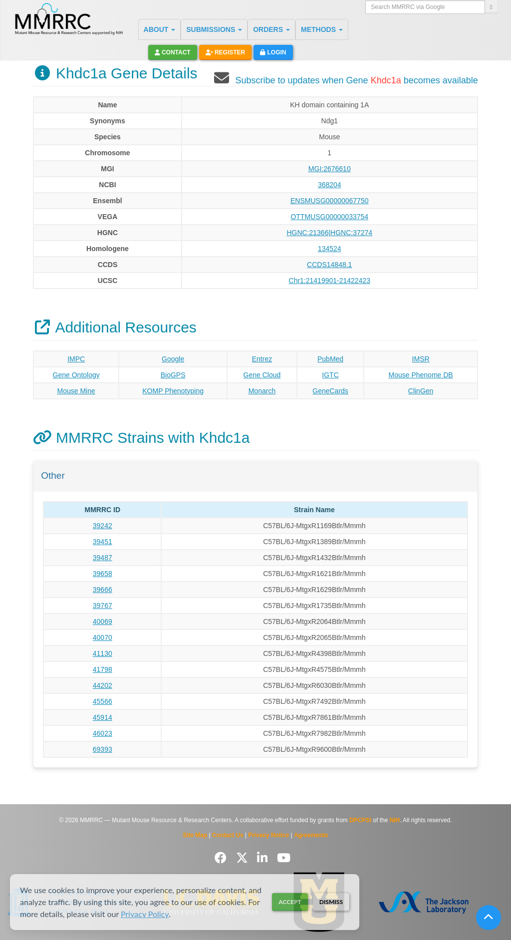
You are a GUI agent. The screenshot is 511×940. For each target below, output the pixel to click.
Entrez (262, 359)
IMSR (421, 359)
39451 (102, 542)
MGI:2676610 (329, 169)
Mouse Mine (76, 391)
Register (226, 52)
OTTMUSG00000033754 (329, 217)
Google (173, 359)
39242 (102, 526)
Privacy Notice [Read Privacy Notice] (268, 835)
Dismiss (331, 902)
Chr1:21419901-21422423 (329, 281)
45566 (102, 701)
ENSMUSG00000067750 (329, 201)
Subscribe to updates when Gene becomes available (356, 80)
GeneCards (330, 391)
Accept (289, 902)
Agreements (311, 835)
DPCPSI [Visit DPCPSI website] (360, 820)
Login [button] (273, 52)
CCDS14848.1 (329, 265)
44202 (102, 685)
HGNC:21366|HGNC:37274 (329, 233)
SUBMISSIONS (214, 29)
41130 (102, 653)
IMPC (76, 359)
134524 (329, 249)
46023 (102, 733)
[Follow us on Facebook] (222, 858)
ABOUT (160, 29)
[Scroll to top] (488, 917)
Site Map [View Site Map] (195, 835)
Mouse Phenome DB (420, 375)
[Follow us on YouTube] (283, 858)
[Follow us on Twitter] (244, 858)
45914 (102, 717)
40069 (102, 622)
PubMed (330, 359)
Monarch (262, 391)
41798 (102, 669)
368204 (329, 185)
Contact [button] (173, 52)
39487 (102, 558)
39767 (102, 606)
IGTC (330, 375)
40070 (102, 637)
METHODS (322, 29)
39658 (102, 574)
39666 (102, 590)
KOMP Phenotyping (173, 391)
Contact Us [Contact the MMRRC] (228, 835)
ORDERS (271, 29)
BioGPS (173, 375)
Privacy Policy (145, 914)
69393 (102, 749)
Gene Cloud (262, 375)
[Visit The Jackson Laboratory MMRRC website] (423, 902)
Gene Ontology (76, 375)
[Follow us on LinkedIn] (264, 858)
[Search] (491, 7)
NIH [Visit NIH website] (395, 820)
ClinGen (421, 391)
